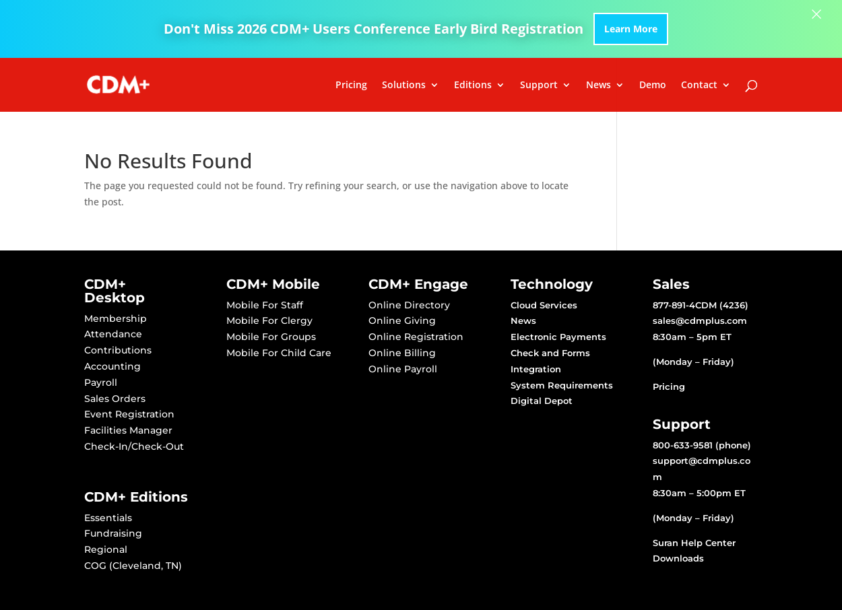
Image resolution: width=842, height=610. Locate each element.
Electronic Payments (558, 336)
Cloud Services (544, 305)
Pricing (351, 85)
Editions (473, 85)
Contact (699, 85)
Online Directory (409, 305)
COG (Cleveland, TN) (133, 566)
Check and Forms (550, 352)
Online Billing (402, 353)
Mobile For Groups (271, 337)
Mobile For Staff (264, 305)
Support (539, 85)
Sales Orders (114, 399)
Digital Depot (542, 400)
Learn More (630, 28)
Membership (115, 318)
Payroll (100, 382)
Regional (105, 549)
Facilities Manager (128, 430)
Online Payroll (402, 369)
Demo (652, 85)
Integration (536, 369)
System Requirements (562, 385)
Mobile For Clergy (269, 320)
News (598, 85)
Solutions (404, 85)
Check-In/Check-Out (134, 446)
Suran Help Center (694, 542)
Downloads (678, 558)
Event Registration (129, 414)
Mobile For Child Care (278, 353)
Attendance (113, 334)
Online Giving (402, 320)
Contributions (118, 350)
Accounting (112, 366)
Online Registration (415, 337)
